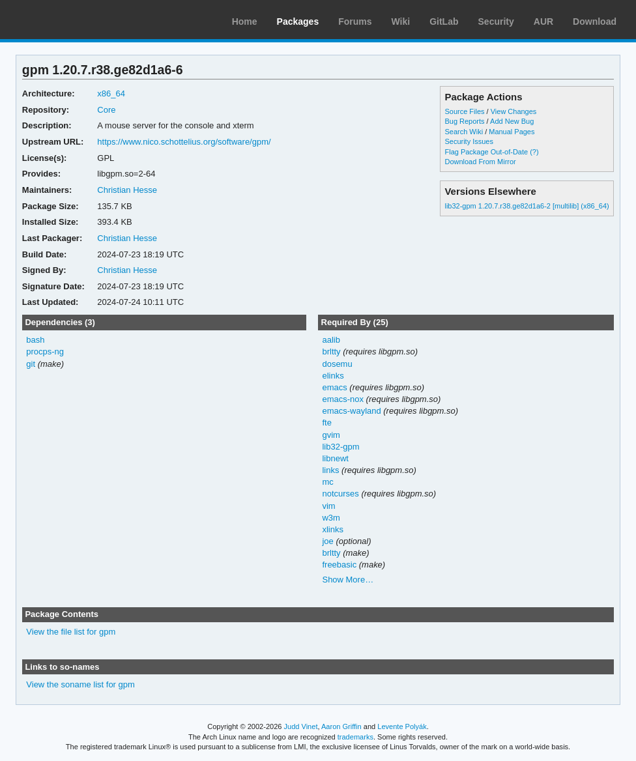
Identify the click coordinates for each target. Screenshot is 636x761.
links (330, 470)
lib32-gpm (340, 447)
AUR (543, 21)
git (30, 364)
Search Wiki (463, 132)
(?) (534, 152)
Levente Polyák (401, 726)
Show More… (347, 579)
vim (328, 506)
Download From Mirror (479, 161)
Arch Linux (72, 20)
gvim (331, 435)
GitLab (443, 21)
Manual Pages (511, 132)
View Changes (514, 111)
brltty (331, 351)
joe (327, 541)
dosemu (337, 364)
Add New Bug (512, 121)
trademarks (355, 737)
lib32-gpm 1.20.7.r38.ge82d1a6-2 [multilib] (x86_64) (526, 206)
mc (327, 482)
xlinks (332, 529)
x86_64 (111, 93)
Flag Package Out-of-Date (486, 152)
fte (326, 422)
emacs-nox (343, 399)
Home (244, 21)
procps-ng (45, 351)
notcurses (340, 493)
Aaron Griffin (341, 726)
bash (35, 340)
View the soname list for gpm (80, 684)
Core (106, 110)
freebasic (339, 564)
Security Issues (468, 141)
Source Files (464, 111)
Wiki (401, 21)
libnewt (335, 458)
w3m (331, 518)
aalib (331, 340)
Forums (354, 21)
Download (594, 21)
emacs (334, 387)
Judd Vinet (301, 726)
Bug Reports (464, 121)
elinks (332, 375)
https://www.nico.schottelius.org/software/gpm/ (183, 142)
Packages (298, 21)
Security (496, 21)
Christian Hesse (127, 190)
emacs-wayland (351, 411)
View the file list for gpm (70, 632)
